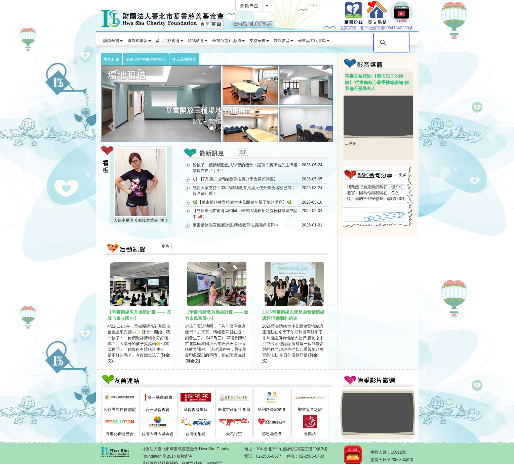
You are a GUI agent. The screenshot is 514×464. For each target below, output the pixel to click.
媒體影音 (283, 40)
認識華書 (113, 40)
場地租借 (112, 59)
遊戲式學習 (139, 40)
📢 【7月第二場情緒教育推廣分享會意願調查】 (235, 179)
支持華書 (259, 40)
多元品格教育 (169, 40)
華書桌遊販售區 (313, 40)
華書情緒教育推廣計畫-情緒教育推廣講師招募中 (236, 225)
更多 (243, 152)
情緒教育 (197, 40)
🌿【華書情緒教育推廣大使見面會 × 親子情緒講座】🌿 (242, 202)
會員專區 (249, 5)
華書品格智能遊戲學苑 (146, 59)
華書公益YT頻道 (228, 40)
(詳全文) (193, 360)
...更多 (350, 143)
